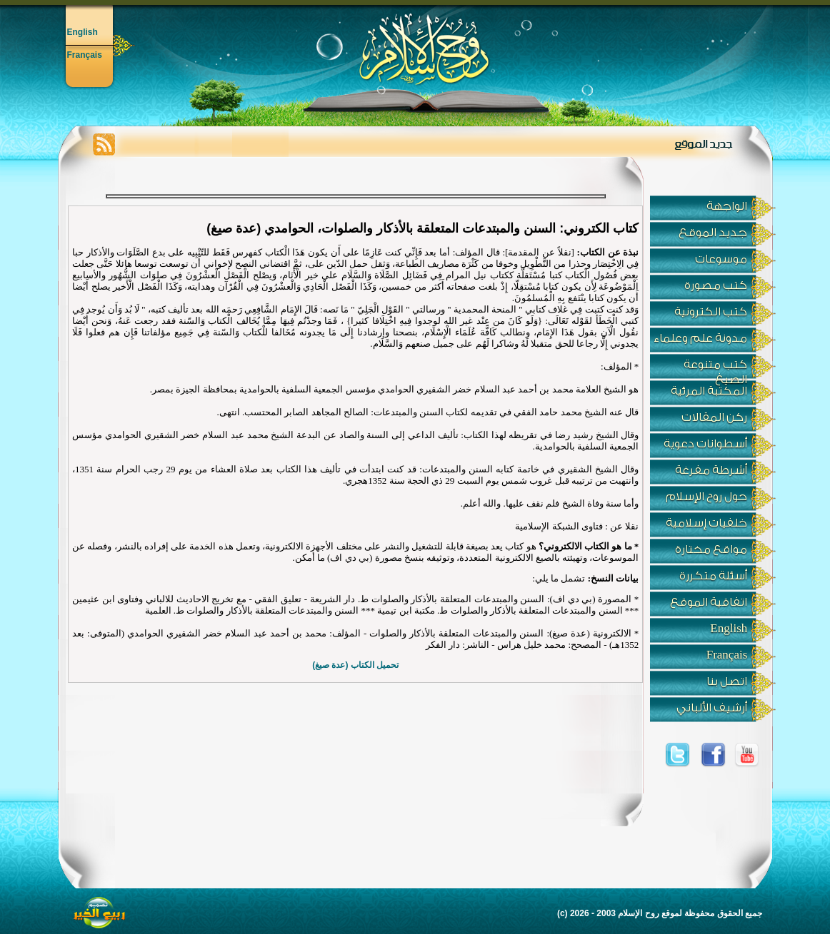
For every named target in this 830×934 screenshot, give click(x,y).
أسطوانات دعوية (705, 443)
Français (84, 55)
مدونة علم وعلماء (700, 338)
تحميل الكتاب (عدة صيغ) (355, 665)
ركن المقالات (714, 417)
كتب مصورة (715, 285)
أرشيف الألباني (711, 707)
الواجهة (726, 206)
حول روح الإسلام (706, 496)
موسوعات (721, 259)
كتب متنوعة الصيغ (715, 368)
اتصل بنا (726, 681)
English (82, 32)
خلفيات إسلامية (706, 523)
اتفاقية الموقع (708, 602)
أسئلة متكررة (713, 575)
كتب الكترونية (710, 311)
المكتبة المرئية (709, 391)
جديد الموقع (713, 232)
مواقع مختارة (711, 549)
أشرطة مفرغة (711, 470)
